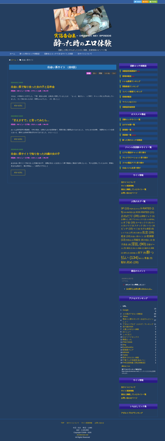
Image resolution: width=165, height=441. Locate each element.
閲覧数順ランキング (130, 86)
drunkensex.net (82, 435)
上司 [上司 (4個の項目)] (132, 233)
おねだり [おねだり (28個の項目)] (130, 215)
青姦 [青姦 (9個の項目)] (148, 258)
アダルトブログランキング (132, 413)
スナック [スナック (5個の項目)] (140, 225)
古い (94, 73)
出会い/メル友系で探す (131, 168)
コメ (113, 73)
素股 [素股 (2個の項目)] (129, 248)
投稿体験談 (126, 97)
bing (124, 345)
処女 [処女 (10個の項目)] (125, 236)
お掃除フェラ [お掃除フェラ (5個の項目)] (147, 216)
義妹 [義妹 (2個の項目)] (141, 248)
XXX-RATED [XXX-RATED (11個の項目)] (145, 212)
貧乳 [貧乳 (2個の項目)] (126, 253)
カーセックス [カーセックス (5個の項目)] (143, 222)
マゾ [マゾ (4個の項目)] (136, 229)
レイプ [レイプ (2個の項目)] (125, 233)
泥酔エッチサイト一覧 (131, 119)
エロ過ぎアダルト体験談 (133, 314)
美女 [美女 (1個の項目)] (135, 248)
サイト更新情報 (127, 186)
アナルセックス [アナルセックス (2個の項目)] (139, 219)
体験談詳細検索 (128, 107)
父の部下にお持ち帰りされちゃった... (139, 289)
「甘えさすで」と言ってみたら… (30, 120)
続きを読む (18, 105)
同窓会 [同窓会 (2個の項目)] (129, 240)
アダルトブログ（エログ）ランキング (138, 324)
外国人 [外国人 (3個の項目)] (148, 240)
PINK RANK (127, 342)
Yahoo (125, 316)
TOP (62, 423)
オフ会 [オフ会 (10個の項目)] (129, 222)
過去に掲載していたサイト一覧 (133, 189)
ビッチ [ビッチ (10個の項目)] (127, 228)
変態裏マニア (128, 350)
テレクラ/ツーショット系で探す (135, 158)
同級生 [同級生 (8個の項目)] (139, 240)
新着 (88, 73)
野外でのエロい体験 (131, 357)
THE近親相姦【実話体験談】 (134, 363)
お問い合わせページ (129, 193)
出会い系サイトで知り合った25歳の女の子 (35, 153)
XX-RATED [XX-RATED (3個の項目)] (129, 212)
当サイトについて (85, 54)
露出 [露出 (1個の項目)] (141, 258)
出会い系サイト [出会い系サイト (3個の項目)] (138, 236)
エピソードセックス (131, 337)
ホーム (12, 54)
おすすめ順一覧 (128, 125)
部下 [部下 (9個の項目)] (142, 252)
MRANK (126, 352)
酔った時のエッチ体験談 (30, 54)
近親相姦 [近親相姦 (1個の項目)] (133, 253)
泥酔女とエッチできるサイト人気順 (58, 54)
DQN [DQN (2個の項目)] (133, 209)
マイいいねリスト (129, 102)
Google (126, 310)
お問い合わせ (99, 423)
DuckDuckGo (128, 347)
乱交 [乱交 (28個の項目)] (148, 232)
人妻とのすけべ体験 (131, 329)
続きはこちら (126, 366)
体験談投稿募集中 (131, 71)
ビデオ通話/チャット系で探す (134, 152)
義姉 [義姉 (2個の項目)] (147, 248)
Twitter (125, 355)
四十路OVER (128, 327)
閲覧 (100, 73)
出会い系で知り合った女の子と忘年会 (33, 86)
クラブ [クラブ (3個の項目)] (130, 226)
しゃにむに (127, 334)
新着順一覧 (128, 130)
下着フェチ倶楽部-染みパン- (134, 360)
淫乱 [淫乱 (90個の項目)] (138, 244)
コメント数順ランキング (132, 91)
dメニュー (127, 332)
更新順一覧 (129, 135)
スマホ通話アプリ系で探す (133, 163)
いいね (107, 73)
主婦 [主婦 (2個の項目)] (139, 233)
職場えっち (127, 339)
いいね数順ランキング (131, 81)
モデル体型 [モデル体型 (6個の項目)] (147, 229)
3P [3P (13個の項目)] (125, 208)
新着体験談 (128, 76)
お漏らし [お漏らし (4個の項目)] (126, 219)
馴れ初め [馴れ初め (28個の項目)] (130, 262)
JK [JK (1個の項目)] (138, 209)
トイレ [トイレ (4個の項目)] (150, 226)
